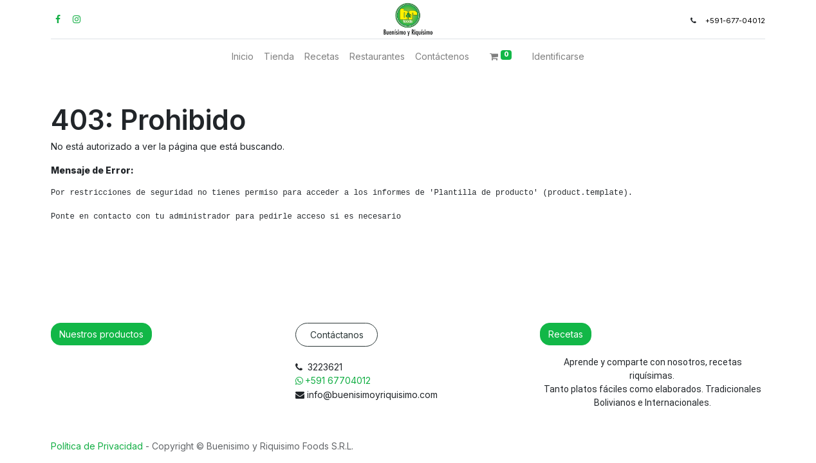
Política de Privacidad (98, 445)
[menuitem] (243, 56)
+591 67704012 (339, 380)
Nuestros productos (101, 334)
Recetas (565, 334)
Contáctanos (337, 334)
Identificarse (558, 56)
